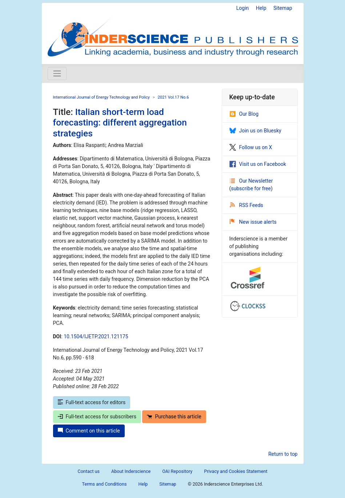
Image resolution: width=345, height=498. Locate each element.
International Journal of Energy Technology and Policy (101, 97)
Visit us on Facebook (257, 164)
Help (261, 8)
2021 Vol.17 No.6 (173, 97)
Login (242, 8)
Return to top (283, 454)
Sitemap (282, 8)
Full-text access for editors (92, 402)
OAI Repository (177, 471)
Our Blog (244, 114)
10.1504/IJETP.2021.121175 (96, 336)
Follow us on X (250, 147)
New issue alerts (253, 222)
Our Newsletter (251, 181)
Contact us (88, 471)
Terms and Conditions (104, 484)
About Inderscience (131, 471)
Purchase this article (174, 416)
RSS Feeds (246, 205)
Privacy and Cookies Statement (235, 471)
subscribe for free (251, 188)
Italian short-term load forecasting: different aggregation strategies (120, 123)
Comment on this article (89, 431)
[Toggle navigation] (57, 73)
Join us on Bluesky (255, 131)
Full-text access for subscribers (97, 416)
